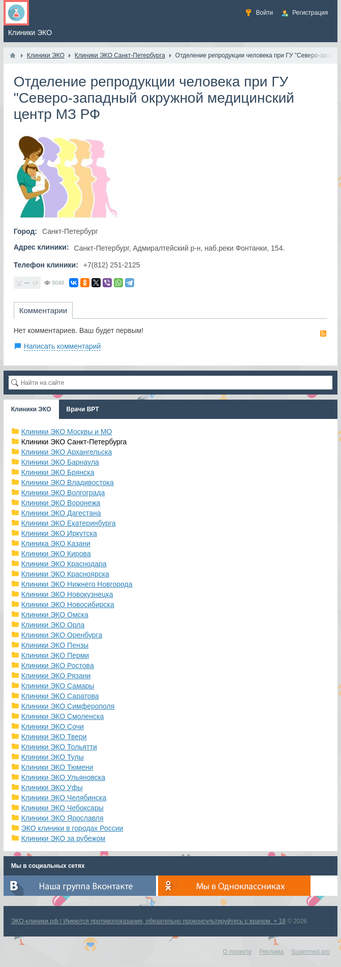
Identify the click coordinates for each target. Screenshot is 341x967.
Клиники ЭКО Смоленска (62, 716)
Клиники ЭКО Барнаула (60, 462)
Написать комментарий (62, 346)
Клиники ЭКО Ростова (57, 665)
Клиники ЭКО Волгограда (63, 493)
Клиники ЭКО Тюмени (57, 767)
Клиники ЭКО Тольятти (59, 747)
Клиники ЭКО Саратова (60, 696)
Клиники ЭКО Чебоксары (62, 808)
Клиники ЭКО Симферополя (68, 706)
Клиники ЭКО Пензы (54, 645)
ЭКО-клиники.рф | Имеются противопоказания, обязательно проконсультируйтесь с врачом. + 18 (148, 921)
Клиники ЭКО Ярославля (62, 818)
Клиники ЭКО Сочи (52, 726)
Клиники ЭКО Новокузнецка (67, 594)
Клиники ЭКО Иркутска (59, 533)
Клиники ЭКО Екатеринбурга (68, 523)
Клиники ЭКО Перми (55, 655)
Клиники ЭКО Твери (54, 737)
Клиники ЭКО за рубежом (63, 838)
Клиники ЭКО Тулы (52, 757)
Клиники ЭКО (31, 409)
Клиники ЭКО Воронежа (61, 503)
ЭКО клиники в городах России (72, 828)
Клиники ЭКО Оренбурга (62, 635)
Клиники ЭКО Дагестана (61, 513)
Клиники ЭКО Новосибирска (67, 604)
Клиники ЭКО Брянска (58, 472)
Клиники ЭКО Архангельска (66, 452)
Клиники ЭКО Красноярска (65, 574)
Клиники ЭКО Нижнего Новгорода (77, 584)
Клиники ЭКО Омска (54, 615)
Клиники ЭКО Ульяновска (63, 777)
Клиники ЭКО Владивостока (67, 482)
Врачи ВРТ (83, 409)
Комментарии (43, 310)
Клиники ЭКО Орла (53, 625)
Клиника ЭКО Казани (55, 543)
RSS (323, 333)
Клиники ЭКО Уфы (52, 787)
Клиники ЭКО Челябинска (64, 798)
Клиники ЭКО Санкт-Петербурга (74, 442)
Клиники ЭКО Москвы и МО (66, 432)
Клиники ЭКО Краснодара (64, 564)
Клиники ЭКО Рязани (56, 676)
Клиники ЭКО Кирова (56, 554)
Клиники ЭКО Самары (58, 686)
